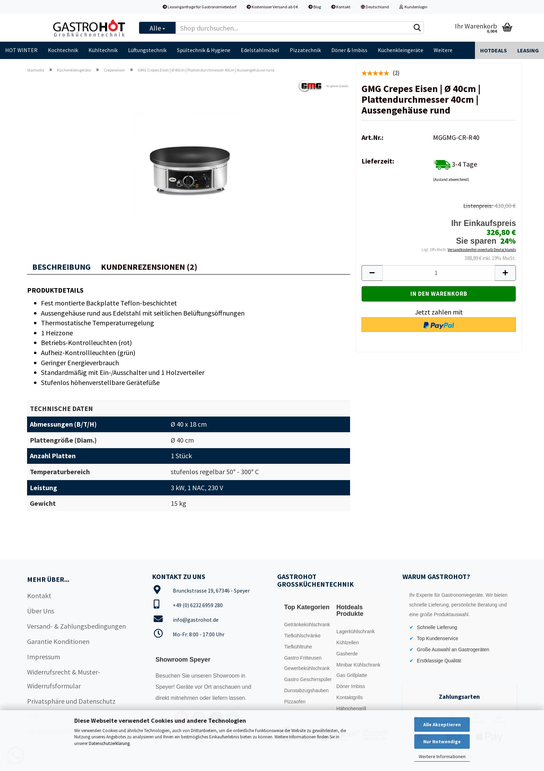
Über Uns (40, 610)
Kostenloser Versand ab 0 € (272, 6)
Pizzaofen (294, 701)
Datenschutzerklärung (109, 743)
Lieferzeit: (378, 161)
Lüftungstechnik (147, 50)
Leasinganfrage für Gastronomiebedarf (199, 6)
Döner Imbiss (351, 686)
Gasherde (347, 653)
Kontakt (340, 6)
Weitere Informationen (442, 756)
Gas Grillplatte (352, 675)
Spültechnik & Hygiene (203, 50)
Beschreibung (61, 266)
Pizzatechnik (305, 50)
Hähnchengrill (351, 708)
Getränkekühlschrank (307, 624)
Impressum (43, 656)
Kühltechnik (103, 50)
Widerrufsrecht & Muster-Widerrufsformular (63, 679)
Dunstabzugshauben (306, 690)
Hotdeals (493, 50)
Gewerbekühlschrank (307, 668)
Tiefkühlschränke (302, 635)
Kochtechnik (63, 50)
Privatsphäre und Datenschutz (71, 701)
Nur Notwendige (442, 741)
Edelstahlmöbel (260, 50)
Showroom (227, 676)
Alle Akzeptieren (442, 724)
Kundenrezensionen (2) (149, 266)
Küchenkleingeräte (400, 50)
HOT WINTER (21, 50)
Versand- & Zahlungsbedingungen (76, 626)
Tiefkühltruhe (298, 647)
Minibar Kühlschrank (359, 665)
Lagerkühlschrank (356, 631)
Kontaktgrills (350, 697)
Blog (314, 6)
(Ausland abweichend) (451, 179)
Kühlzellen (348, 642)
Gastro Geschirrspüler (308, 679)
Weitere (443, 50)
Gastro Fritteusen (303, 658)
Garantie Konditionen (58, 641)
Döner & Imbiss (349, 50)
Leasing (528, 50)
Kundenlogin (413, 6)
